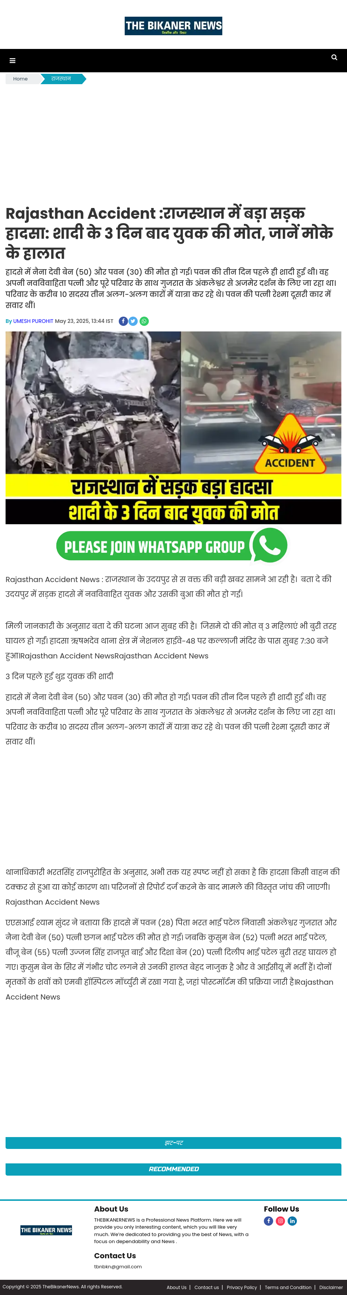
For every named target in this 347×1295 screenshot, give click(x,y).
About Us (111, 1209)
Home (20, 78)
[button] (12, 60)
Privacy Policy (242, 1287)
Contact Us (115, 1256)
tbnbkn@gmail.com (118, 1266)
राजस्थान (61, 78)
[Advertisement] (173, 141)
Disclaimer (331, 1287)
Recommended (173, 1169)
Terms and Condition (288, 1287)
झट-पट (173, 1143)
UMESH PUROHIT (33, 321)
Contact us (206, 1287)
